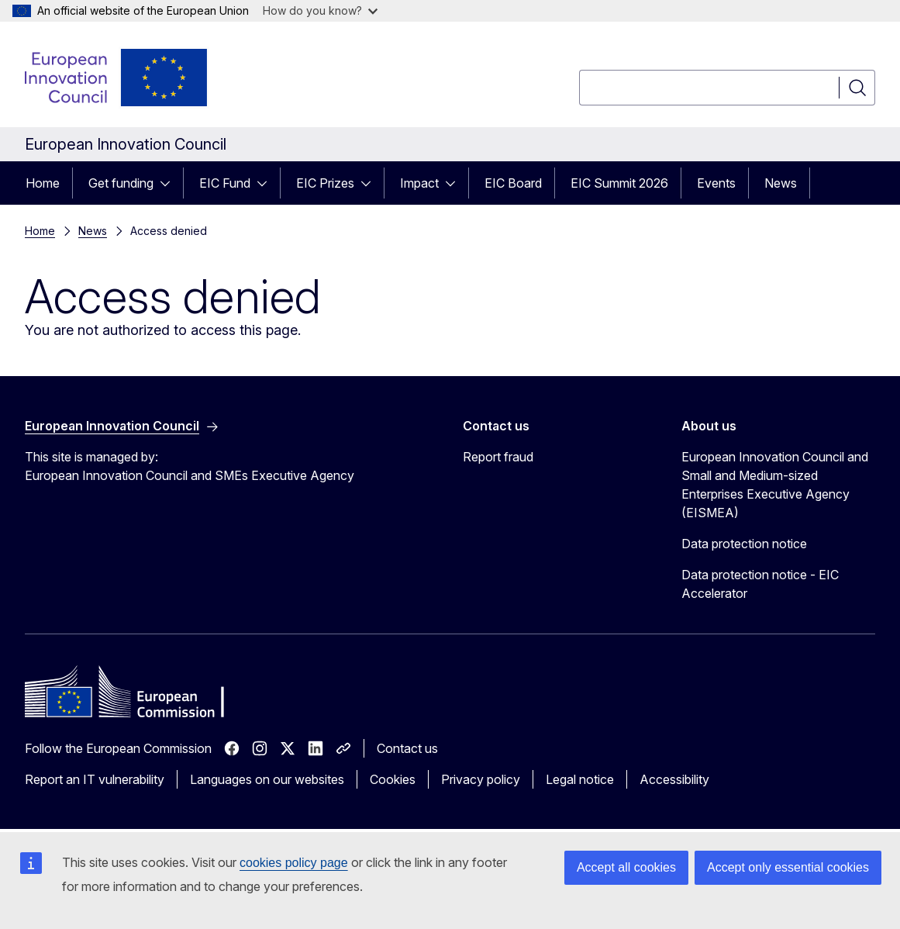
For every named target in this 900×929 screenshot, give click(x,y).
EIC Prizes (325, 183)
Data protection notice (744, 543)
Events (716, 183)
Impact (419, 183)
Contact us (407, 748)
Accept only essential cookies (788, 867)
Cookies (393, 779)
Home (43, 183)
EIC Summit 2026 (619, 183)
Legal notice (580, 779)
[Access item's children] (170, 183)
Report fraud (498, 456)
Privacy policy (480, 779)
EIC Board (513, 183)
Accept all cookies (626, 867)
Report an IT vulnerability (94, 779)
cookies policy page (294, 862)
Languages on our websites (267, 779)
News (780, 183)
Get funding (120, 183)
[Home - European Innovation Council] (117, 78)
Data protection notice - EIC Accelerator (760, 584)
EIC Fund (224, 183)
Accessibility (674, 779)
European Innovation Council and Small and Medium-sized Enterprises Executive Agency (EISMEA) (774, 484)
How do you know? (320, 10)
